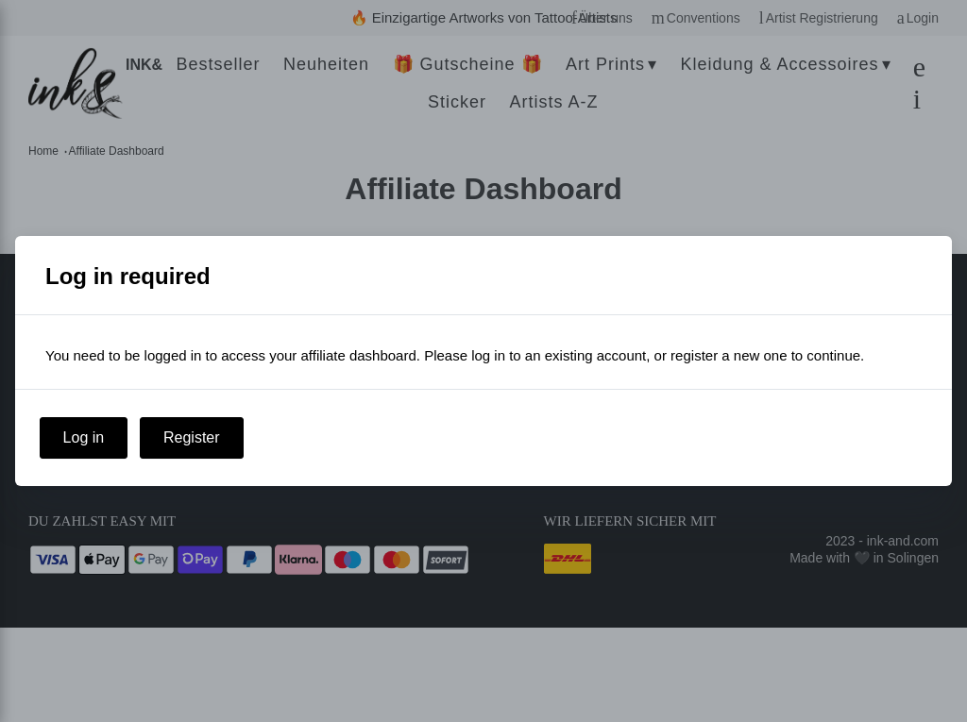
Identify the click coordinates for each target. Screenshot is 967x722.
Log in (84, 437)
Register (191, 437)
